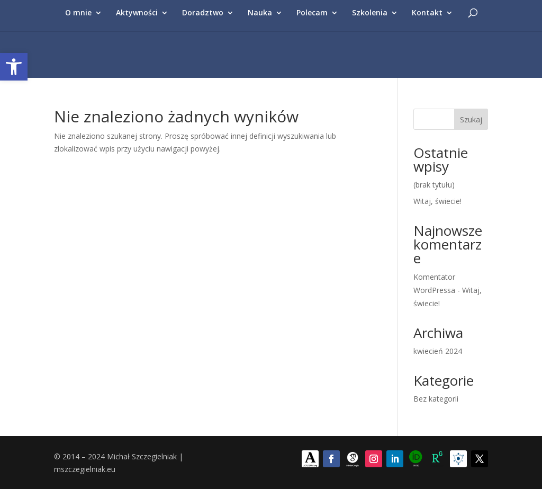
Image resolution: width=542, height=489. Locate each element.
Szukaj (471, 119)
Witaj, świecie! (437, 201)
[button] (14, 67)
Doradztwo (202, 13)
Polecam (312, 13)
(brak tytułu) (434, 185)
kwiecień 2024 (437, 351)
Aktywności (137, 13)
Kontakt (427, 13)
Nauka (260, 13)
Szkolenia (369, 13)
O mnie (78, 13)
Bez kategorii (435, 399)
